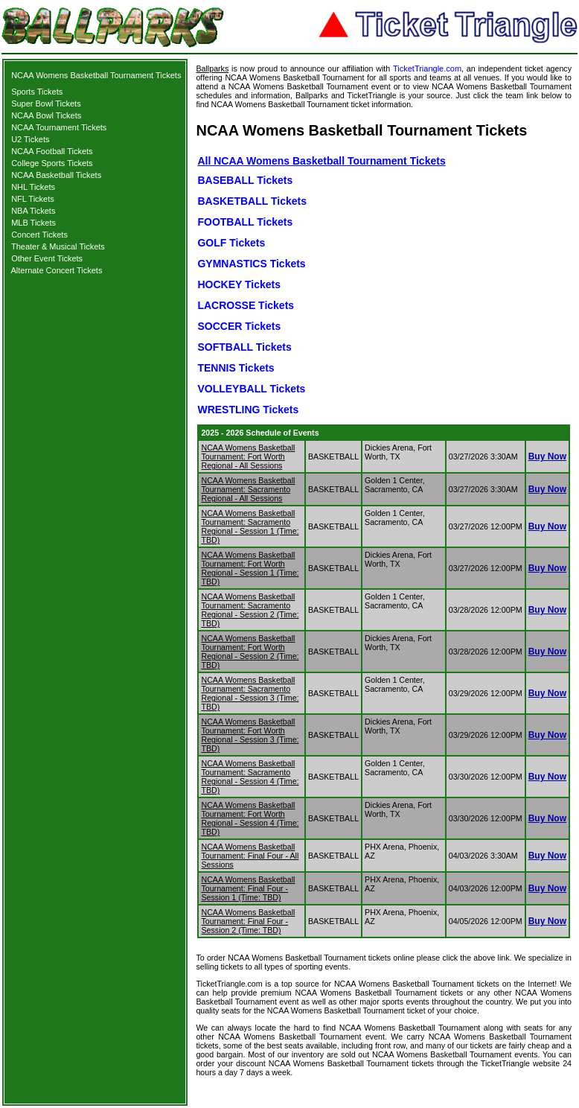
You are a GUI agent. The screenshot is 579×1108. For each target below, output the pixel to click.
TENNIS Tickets (235, 368)
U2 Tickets (30, 139)
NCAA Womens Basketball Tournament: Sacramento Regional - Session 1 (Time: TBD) (249, 526)
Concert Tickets (39, 234)
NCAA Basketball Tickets (56, 175)
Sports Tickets (37, 91)
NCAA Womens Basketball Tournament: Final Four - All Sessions (249, 855)
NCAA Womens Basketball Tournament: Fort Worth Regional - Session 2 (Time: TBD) (249, 651)
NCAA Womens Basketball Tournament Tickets (96, 75)
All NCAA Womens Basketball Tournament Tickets (321, 161)
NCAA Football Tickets (51, 151)
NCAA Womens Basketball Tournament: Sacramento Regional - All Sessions (248, 489)
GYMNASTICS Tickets (251, 264)
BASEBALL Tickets (244, 180)
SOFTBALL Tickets (244, 347)
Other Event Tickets (47, 258)
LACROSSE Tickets (245, 305)
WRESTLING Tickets (247, 410)
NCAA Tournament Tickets (58, 127)
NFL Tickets (32, 198)
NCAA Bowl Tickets (46, 115)
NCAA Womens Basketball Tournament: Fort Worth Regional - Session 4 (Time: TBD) (249, 818)
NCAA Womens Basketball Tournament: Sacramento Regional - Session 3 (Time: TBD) (249, 693)
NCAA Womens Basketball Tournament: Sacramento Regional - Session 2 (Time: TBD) (249, 610)
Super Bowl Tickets (46, 103)
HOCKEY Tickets (239, 284)
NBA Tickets (33, 210)
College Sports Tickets (51, 163)
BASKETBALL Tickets (252, 201)
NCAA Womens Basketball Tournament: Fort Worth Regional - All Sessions (248, 456)
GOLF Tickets (231, 243)
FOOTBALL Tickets (244, 222)
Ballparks (212, 68)
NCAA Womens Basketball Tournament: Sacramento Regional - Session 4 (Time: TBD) (249, 777)
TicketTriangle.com (427, 68)
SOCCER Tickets (239, 326)
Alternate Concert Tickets (57, 270)
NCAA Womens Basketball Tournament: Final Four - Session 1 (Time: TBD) (248, 888)
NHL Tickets (33, 186)
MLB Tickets (33, 222)
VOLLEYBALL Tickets (251, 389)
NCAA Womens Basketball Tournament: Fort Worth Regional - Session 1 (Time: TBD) (249, 568)
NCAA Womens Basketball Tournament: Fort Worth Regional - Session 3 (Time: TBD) (249, 735)
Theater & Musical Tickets (58, 246)
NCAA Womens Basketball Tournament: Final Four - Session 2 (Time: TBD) (248, 921)
